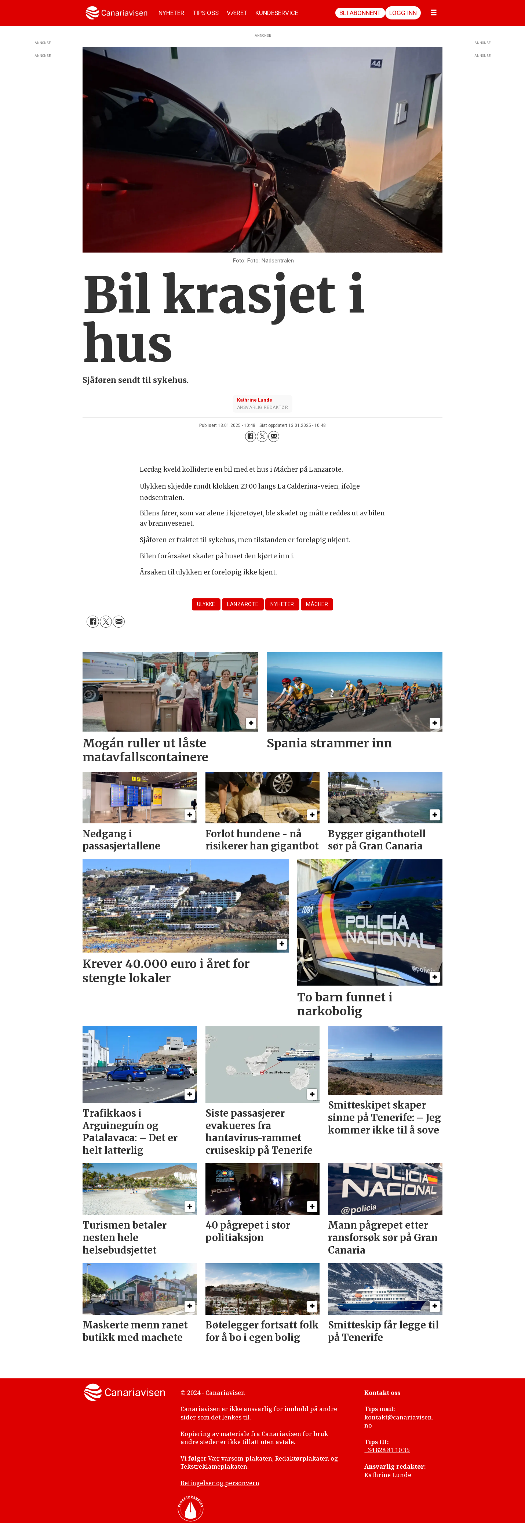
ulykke (206, 604)
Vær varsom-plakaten (240, 1458)
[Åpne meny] (434, 12)
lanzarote (243, 604)
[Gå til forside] (116, 13)
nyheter (282, 604)
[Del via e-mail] (273, 436)
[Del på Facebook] (250, 436)
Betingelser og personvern (220, 1483)
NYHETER (171, 13)
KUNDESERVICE (276, 13)
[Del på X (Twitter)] (262, 436)
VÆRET (237, 13)
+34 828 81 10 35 (387, 1450)
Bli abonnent (360, 13)
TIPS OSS (206, 13)
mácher (317, 604)
